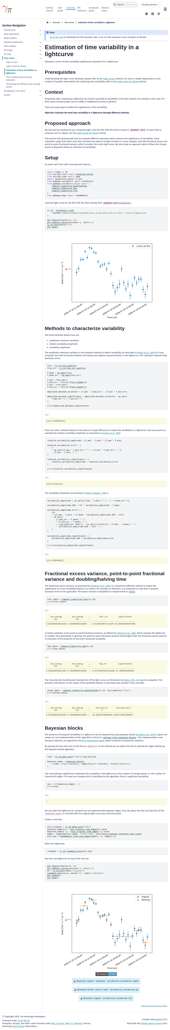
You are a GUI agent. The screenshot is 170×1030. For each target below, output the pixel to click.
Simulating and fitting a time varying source (23, 85)
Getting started (49, 9)
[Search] (125, 5)
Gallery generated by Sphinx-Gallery (154, 1006)
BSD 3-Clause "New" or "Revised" (67, 1023)
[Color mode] (146, 13)
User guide (60, 9)
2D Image (8, 50)
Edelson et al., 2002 (126, 633)
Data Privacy (19, 1026)
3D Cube (7, 54)
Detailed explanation (13, 42)
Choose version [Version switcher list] (149, 4)
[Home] (47, 22)
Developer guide (94, 9)
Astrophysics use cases (14, 91)
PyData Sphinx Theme (151, 1023)
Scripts (7, 95)
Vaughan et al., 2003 (100, 586)
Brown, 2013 (129, 680)
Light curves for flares (16, 66)
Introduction (9, 30)
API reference (82, 9)
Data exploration (11, 34)
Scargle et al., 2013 (146, 734)
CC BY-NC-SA (24, 1020)
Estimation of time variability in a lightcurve (21, 71)
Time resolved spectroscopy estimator (19, 78)
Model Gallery (10, 38)
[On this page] (165, 9)
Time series (9, 58)
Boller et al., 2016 (146, 352)
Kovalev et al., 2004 (111, 433)
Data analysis (10, 46)
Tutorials (71, 7)
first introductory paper (93, 740)
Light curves (11, 62)
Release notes (105, 9)
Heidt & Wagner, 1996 (95, 493)
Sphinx (159, 1019)
